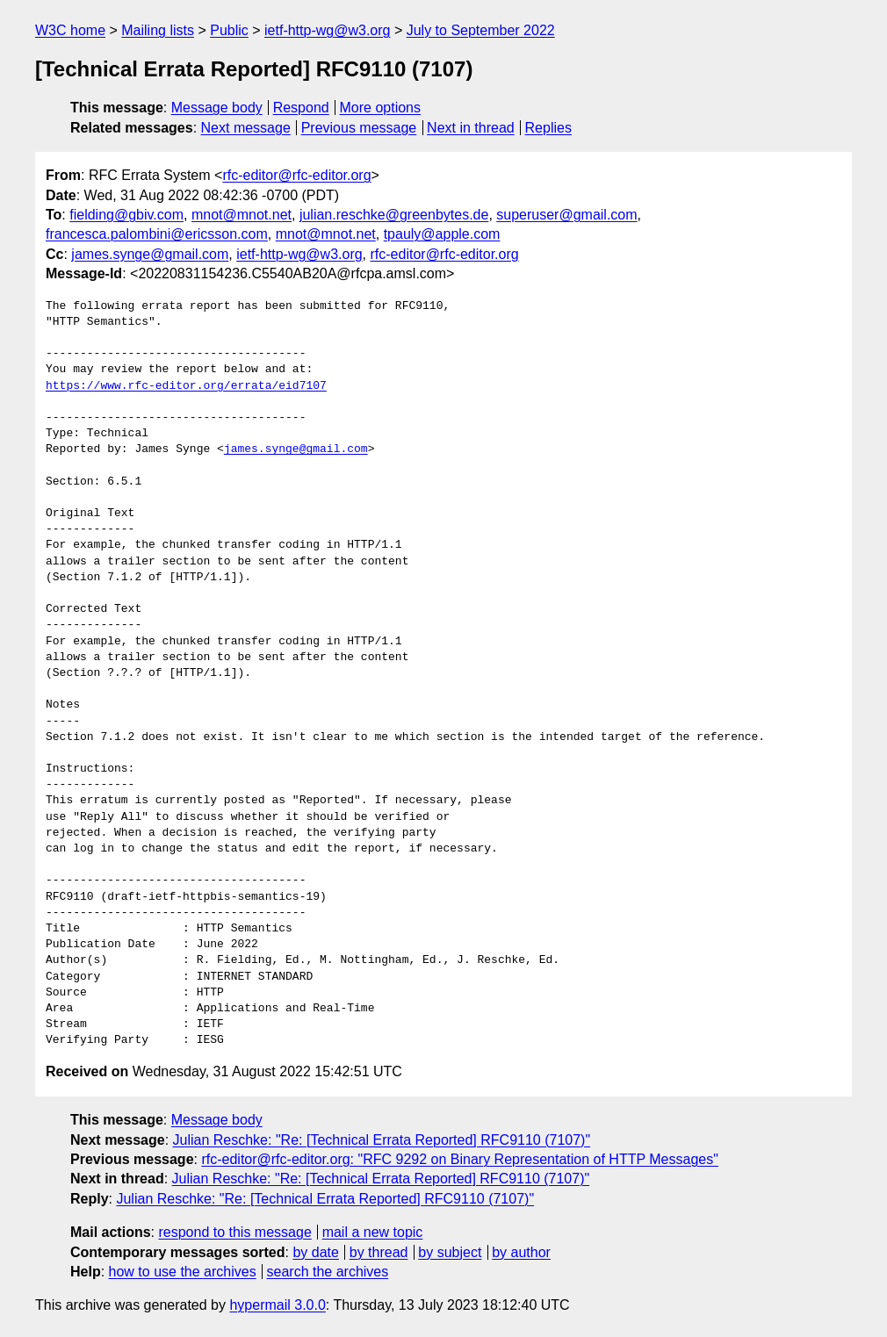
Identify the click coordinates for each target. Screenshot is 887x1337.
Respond (301, 107)
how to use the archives (182, 1271)
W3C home (70, 30)
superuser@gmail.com (566, 214)
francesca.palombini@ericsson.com (157, 233)
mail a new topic (372, 1232)
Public (229, 30)
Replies (548, 127)
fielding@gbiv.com (126, 214)
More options (381, 107)
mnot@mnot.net (241, 214)
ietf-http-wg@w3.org (327, 30)
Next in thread (471, 127)
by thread (379, 1252)
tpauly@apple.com (442, 233)
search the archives (328, 1271)
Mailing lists (157, 30)
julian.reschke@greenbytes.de (393, 214)
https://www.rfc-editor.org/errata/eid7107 (186, 386)
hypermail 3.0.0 (277, 1304)
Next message (246, 127)
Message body (217, 107)
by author (521, 1252)
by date (315, 1252)
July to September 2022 (481, 30)
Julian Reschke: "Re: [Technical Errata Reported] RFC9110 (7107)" (382, 1139)
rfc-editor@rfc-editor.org (296, 175)
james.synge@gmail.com (149, 254)
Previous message (359, 127)
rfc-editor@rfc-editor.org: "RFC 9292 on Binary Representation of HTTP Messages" (459, 1159)
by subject (449, 1252)
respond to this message (234, 1232)
